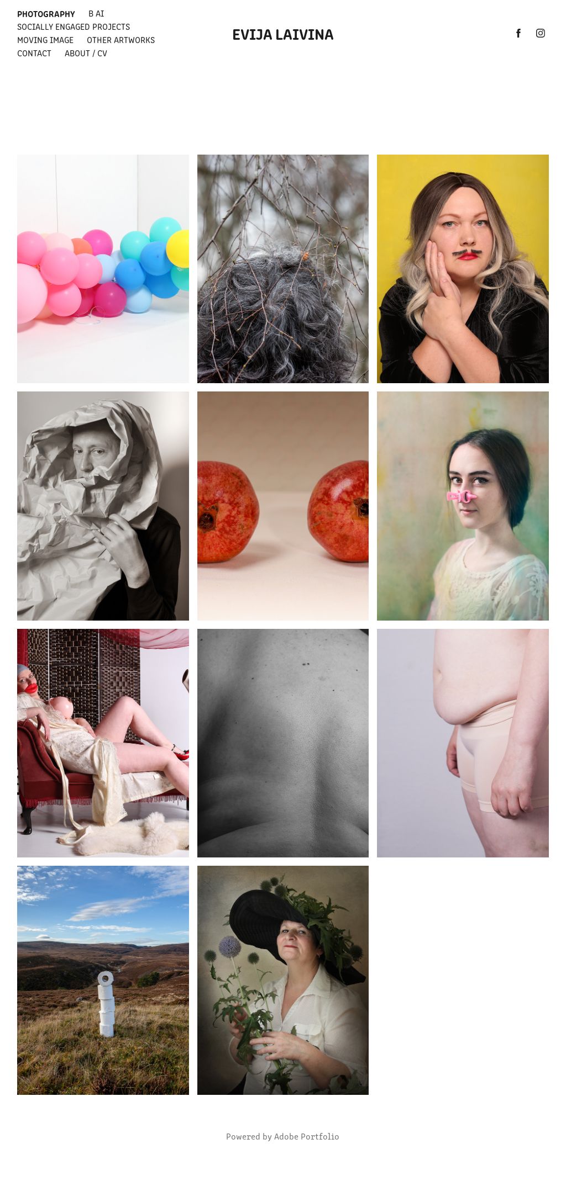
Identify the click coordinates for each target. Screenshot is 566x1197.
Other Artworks (121, 39)
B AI (96, 13)
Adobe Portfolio (306, 1136)
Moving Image (45, 39)
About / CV (86, 53)
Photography (46, 13)
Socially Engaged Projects (73, 26)
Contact (34, 53)
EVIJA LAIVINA (283, 33)
